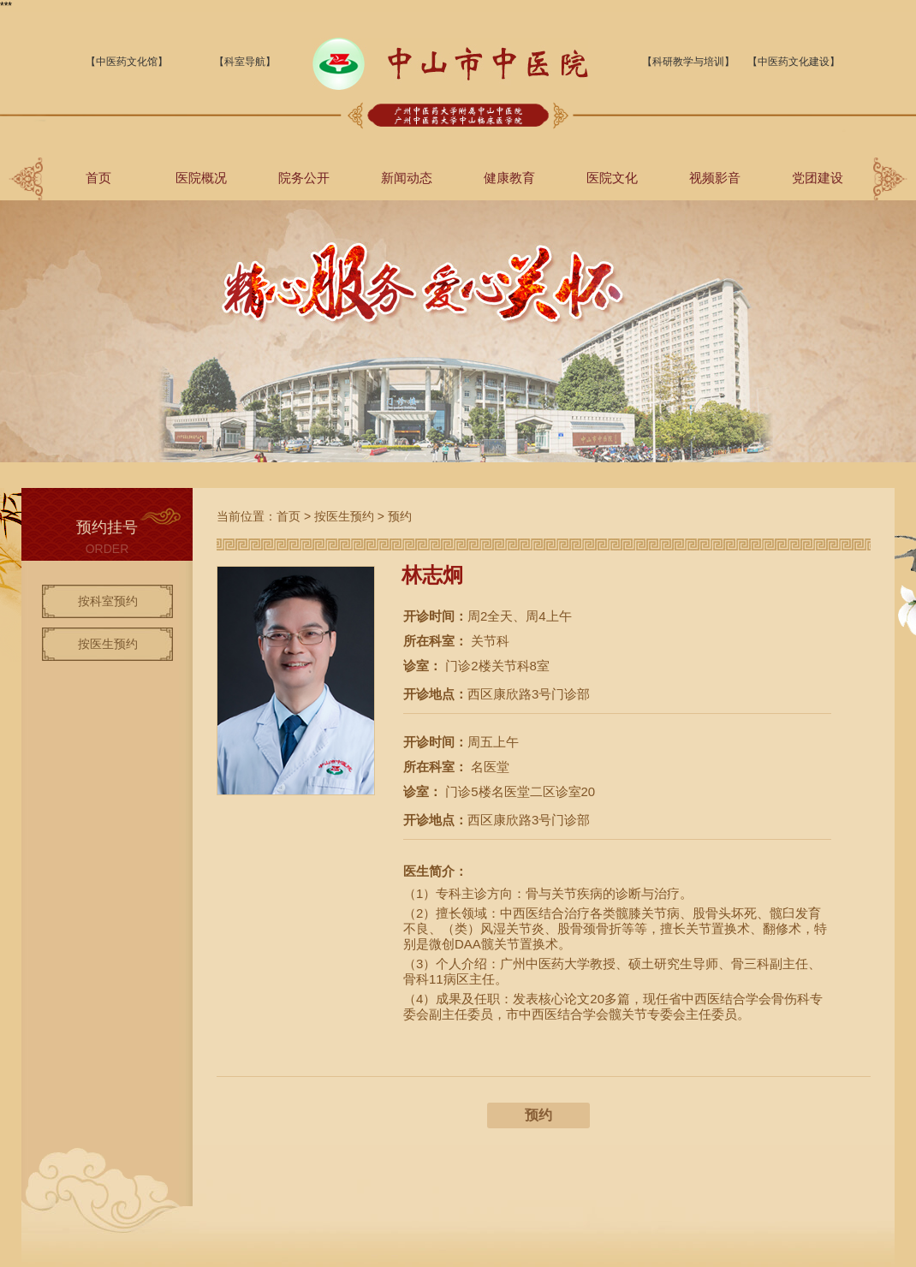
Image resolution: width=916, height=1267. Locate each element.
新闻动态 (406, 177)
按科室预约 (108, 601)
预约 (400, 516)
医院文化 (612, 177)
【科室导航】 (245, 62)
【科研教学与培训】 (688, 62)
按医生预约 (108, 644)
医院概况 (201, 177)
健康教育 (509, 177)
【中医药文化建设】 (793, 62)
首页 (98, 177)
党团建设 (817, 177)
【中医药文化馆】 (127, 62)
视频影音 (715, 177)
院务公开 (304, 177)
